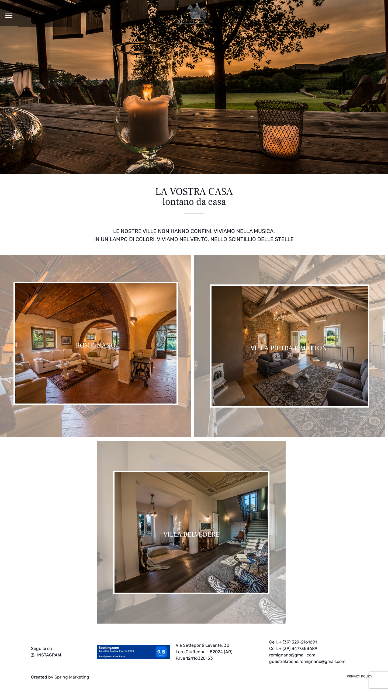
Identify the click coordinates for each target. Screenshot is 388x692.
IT (57, 14)
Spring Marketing (71, 677)
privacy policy (359, 676)
